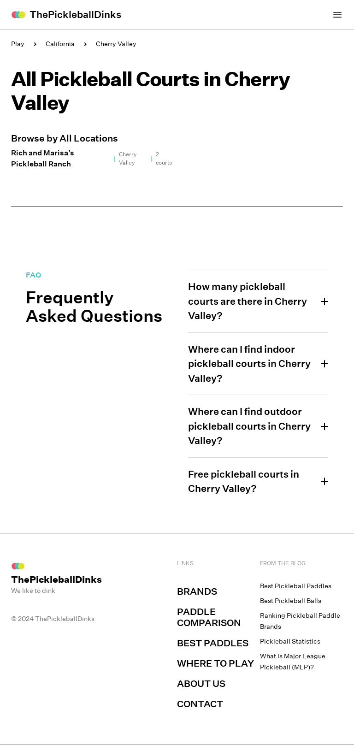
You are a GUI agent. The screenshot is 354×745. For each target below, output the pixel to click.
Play (17, 44)
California (60, 44)
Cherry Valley (116, 44)
